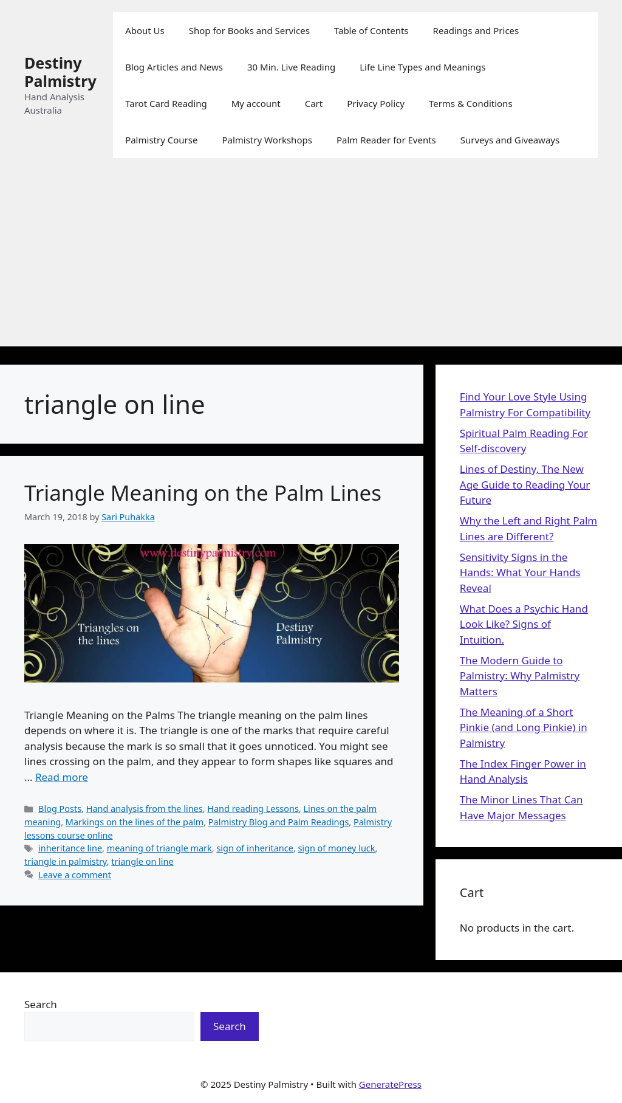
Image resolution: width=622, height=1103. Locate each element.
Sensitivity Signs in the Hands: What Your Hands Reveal (520, 572)
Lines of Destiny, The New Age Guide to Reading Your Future (525, 484)
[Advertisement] (311, 261)
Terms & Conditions (471, 103)
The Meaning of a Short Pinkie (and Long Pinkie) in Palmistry (523, 727)
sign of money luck (336, 848)
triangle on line (142, 861)
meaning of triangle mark (159, 848)
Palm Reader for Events (386, 140)
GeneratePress (390, 1084)
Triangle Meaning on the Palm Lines (202, 492)
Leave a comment (74, 875)
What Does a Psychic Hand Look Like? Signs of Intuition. (524, 624)
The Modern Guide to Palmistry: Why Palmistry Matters (519, 675)
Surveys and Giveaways (509, 140)
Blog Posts (59, 808)
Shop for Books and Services (249, 30)
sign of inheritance (254, 848)
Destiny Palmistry (60, 71)
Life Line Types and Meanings (422, 67)
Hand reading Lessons (253, 808)
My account (256, 103)
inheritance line (70, 848)
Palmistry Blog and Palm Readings (278, 822)
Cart (314, 103)
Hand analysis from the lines (144, 808)
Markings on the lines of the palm (134, 822)
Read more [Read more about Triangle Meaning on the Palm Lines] (61, 777)
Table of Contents (371, 30)
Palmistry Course (161, 140)
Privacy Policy (376, 103)
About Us (145, 30)
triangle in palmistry (65, 861)
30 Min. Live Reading (291, 67)
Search (40, 1004)
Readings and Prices (476, 30)
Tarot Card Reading (166, 103)
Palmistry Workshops (267, 140)
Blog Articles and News (174, 67)
